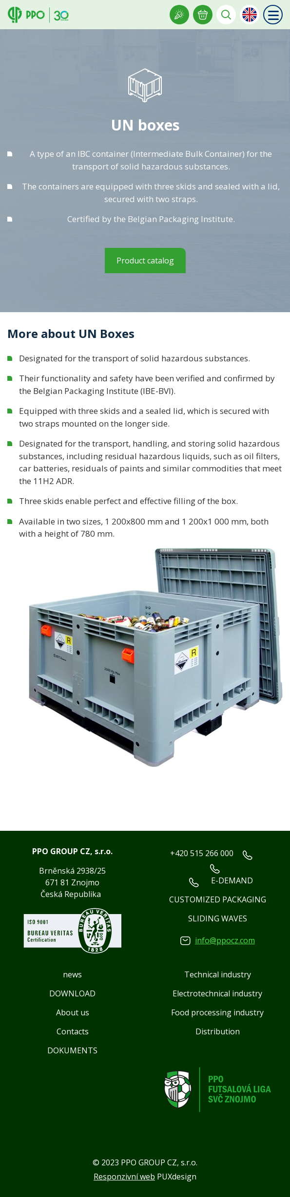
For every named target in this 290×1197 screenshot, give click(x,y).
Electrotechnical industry (217, 993)
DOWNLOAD (72, 993)
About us (72, 1012)
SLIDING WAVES (217, 918)
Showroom (179, 14)
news (72, 974)
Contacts (73, 1031)
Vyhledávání (226, 14)
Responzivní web (124, 1176)
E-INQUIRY (203, 14)
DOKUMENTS (72, 1050)
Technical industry (217, 974)
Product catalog (145, 260)
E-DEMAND (232, 880)
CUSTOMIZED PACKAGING (217, 899)
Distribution (217, 1031)
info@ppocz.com (225, 940)
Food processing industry (217, 1012)
